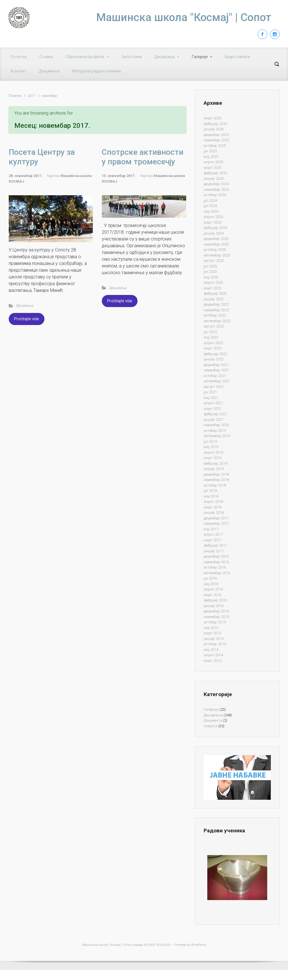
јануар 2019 (214, 469)
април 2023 (213, 282)
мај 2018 (211, 496)
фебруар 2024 (215, 228)
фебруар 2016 (215, 600)
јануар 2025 (214, 178)
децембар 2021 (216, 365)
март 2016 (212, 595)
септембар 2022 (217, 321)
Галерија (211, 709)
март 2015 (212, 633)
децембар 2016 (216, 556)
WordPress (198, 945)
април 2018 (213, 501)
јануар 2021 (214, 419)
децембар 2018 (216, 474)
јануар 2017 (214, 551)
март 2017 (212, 540)
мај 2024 (211, 211)
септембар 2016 (217, 573)
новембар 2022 (216, 310)
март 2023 (212, 288)
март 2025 (212, 167)
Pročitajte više (26, 319)
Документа (213, 720)
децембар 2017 (216, 518)
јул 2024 (210, 200)
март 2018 (212, 507)
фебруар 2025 (215, 173)
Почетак (15, 96)
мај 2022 (211, 337)
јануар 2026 (214, 129)
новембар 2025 (216, 140)
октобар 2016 (215, 567)
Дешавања (24, 305)
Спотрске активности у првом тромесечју (142, 156)
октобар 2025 (215, 146)
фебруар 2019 (215, 463)
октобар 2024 (215, 195)
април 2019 (213, 452)
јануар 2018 (214, 512)
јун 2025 (210, 151)
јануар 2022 (214, 359)
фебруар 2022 (215, 354)
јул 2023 (210, 266)
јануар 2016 (214, 606)
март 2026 (212, 118)
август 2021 (214, 387)
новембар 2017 (216, 523)
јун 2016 (210, 578)
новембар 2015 (216, 617)
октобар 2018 (215, 485)
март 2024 (212, 222)
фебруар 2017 (215, 545)
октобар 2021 (215, 376)
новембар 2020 (216, 425)
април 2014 (213, 655)
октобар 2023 (215, 249)
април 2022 (213, 343)
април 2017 (213, 534)
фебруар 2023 (215, 293)
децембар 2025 (216, 135)
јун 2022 (210, 332)
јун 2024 (210, 206)
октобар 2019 (215, 430)
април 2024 (213, 217)
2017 (31, 96)
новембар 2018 (216, 480)
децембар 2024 (216, 184)
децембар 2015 (216, 611)
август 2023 (214, 260)
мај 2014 (211, 650)
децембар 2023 (216, 239)
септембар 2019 (217, 436)
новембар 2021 (216, 370)
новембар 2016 (216, 562)
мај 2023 (211, 277)
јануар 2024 (214, 233)
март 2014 (212, 660)
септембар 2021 (217, 381)
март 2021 (212, 408)
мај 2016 (211, 584)
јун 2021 (210, 392)
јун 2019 (210, 441)
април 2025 (213, 162)
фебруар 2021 (215, 414)
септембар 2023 (217, 255)
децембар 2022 (216, 304)
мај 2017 (211, 529)
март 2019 (212, 458)
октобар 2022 (215, 315)
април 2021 (213, 403)
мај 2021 (211, 398)
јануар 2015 (214, 639)
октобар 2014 (215, 644)
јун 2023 (210, 271)
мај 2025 (211, 157)
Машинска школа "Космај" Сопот (107, 945)
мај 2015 (211, 628)
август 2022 (214, 326)
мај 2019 (211, 447)
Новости (210, 726)
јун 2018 (210, 491)
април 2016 (213, 589)
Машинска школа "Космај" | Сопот (183, 17)
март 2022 (212, 348)
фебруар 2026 (215, 124)
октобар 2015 (215, 622)
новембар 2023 (216, 244)
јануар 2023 (214, 299)
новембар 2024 (216, 189)
